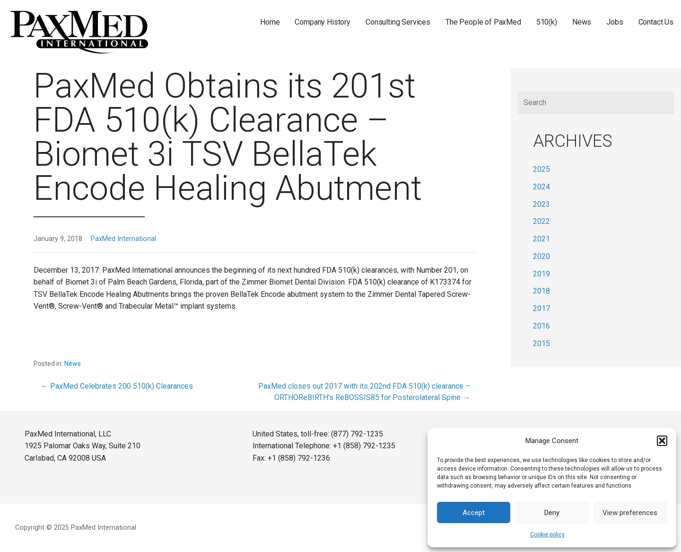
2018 (541, 290)
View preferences (629, 512)
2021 (541, 238)
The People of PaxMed (483, 22)
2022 (541, 221)
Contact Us (655, 22)
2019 (541, 273)
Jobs (614, 22)
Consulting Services (398, 22)
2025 (541, 169)
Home (269, 22)
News (581, 22)
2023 (541, 204)
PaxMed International (123, 239)
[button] (662, 440)
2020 (541, 256)
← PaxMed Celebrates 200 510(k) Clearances (117, 386)
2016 (541, 325)
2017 (541, 308)
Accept (474, 512)
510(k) (546, 22)
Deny (551, 512)
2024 (541, 186)
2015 (541, 343)
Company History (322, 22)
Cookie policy (547, 534)
